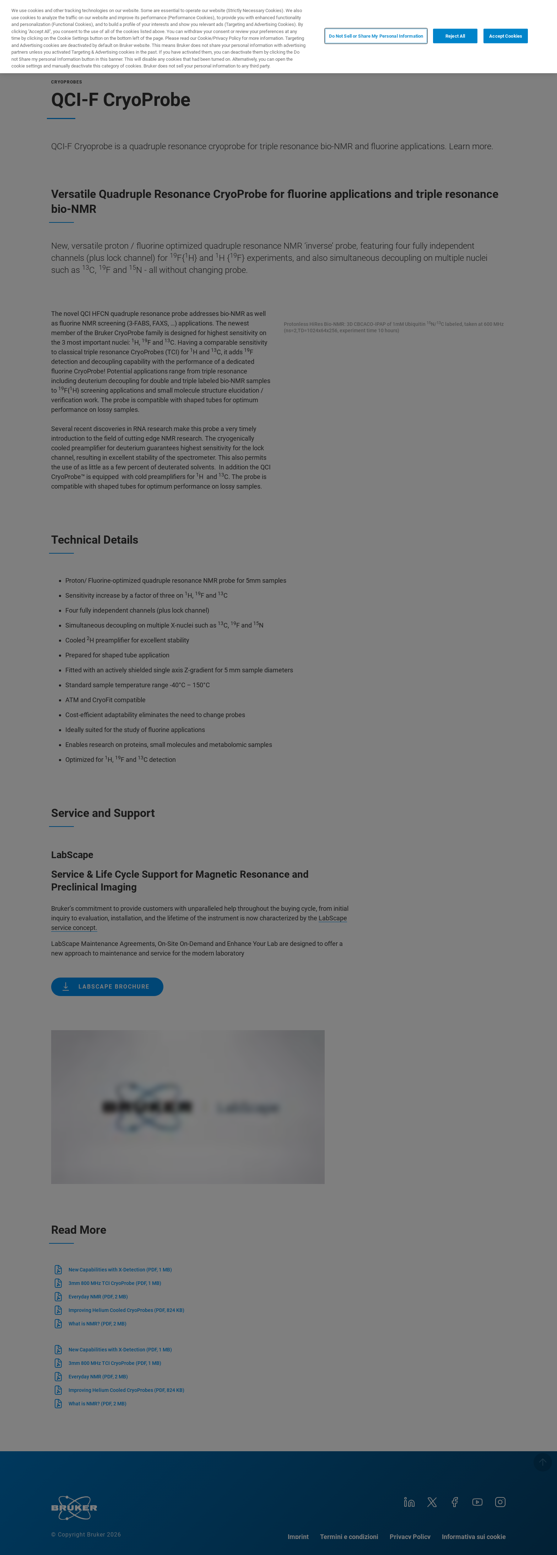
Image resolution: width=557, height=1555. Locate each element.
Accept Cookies (505, 36)
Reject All (455, 36)
